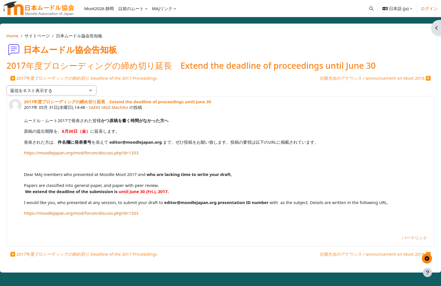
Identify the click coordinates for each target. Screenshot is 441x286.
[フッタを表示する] (427, 272)
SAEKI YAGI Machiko (122, 107)
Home (26, 35)
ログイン (429, 8)
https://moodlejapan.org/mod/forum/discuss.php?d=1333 (94, 152)
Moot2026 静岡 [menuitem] (99, 8)
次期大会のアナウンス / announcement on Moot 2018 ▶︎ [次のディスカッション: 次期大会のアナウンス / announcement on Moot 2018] (361, 78)
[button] (371, 8)
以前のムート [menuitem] (131, 8)
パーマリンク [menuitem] (401, 238)
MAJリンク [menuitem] (162, 8)
